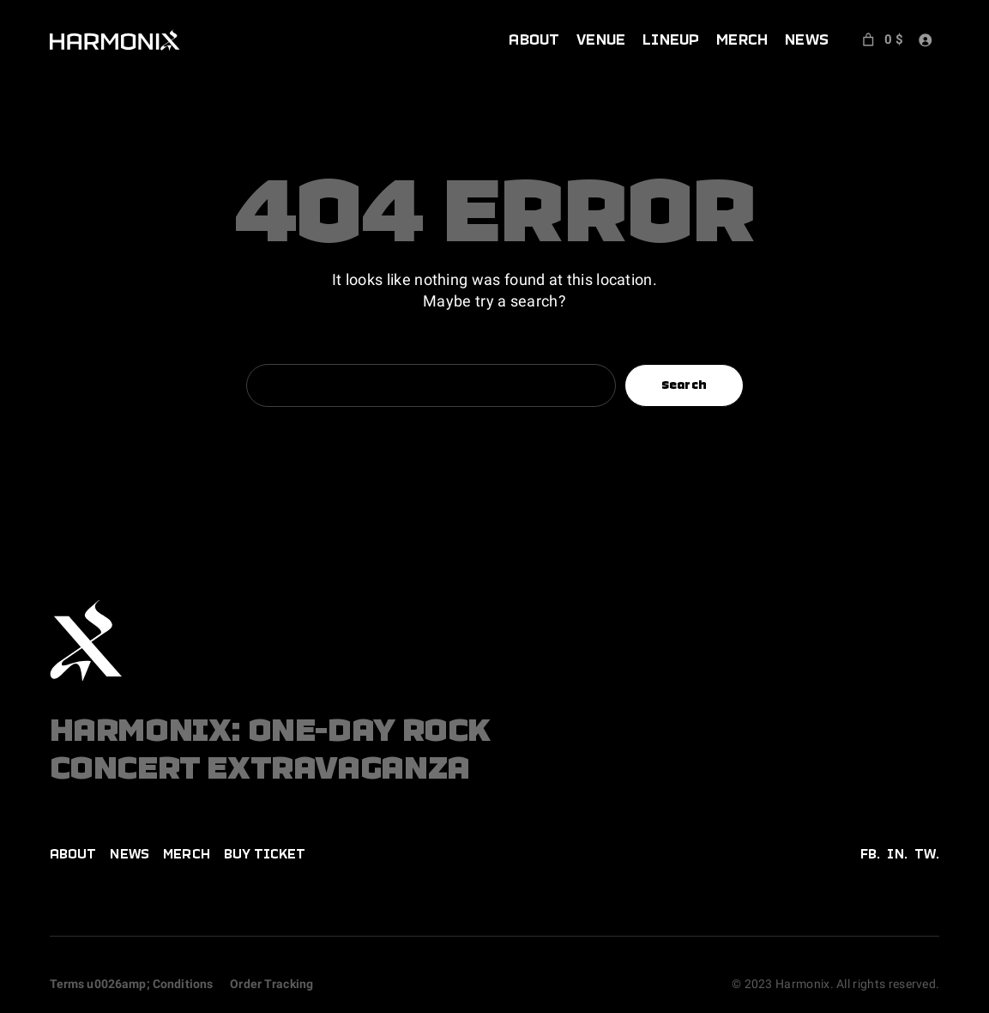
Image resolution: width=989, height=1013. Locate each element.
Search (684, 384)
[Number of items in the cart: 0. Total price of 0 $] (881, 40)
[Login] (925, 40)
